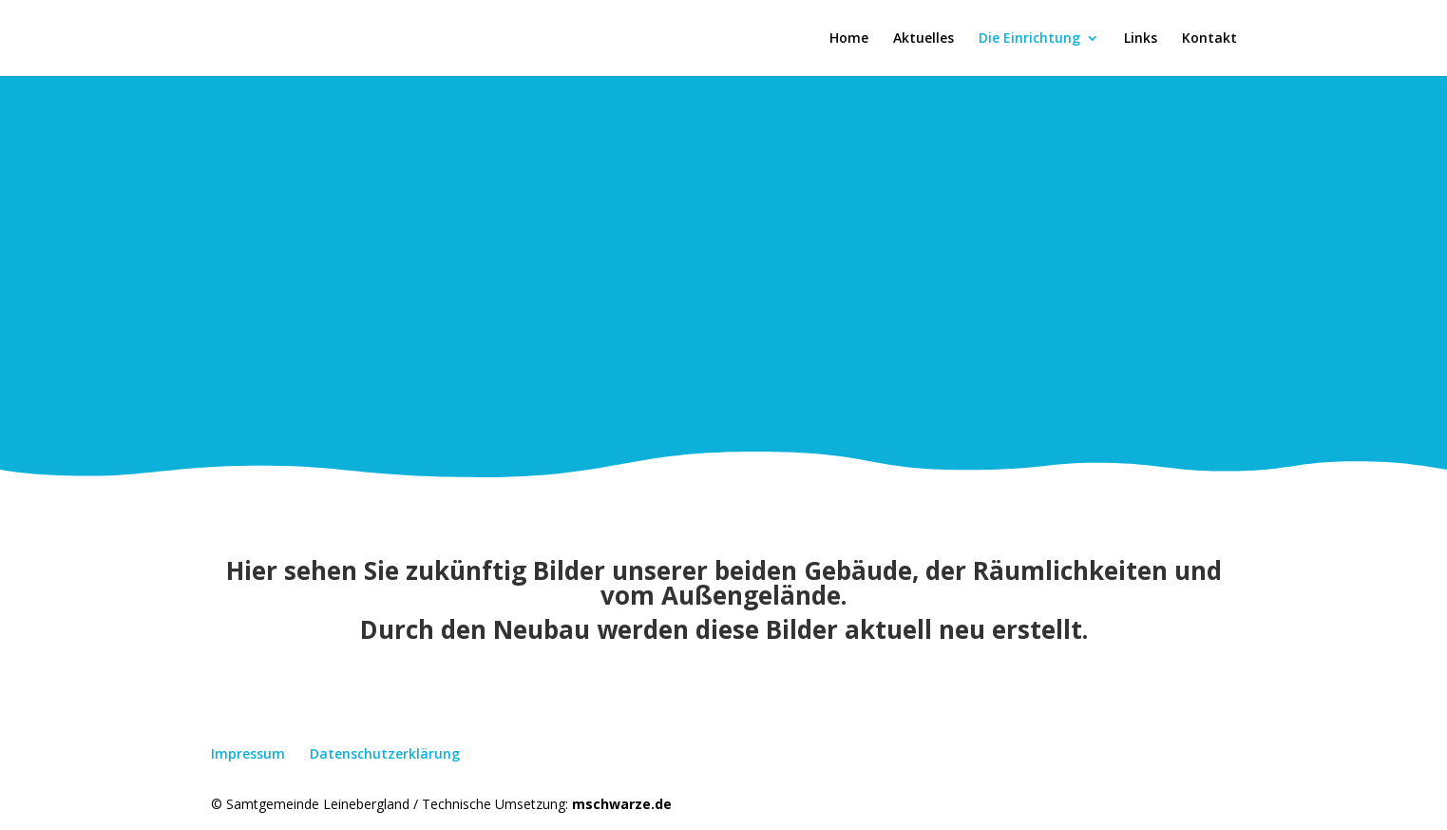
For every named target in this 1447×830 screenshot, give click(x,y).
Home (848, 39)
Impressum (248, 753)
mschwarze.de (622, 804)
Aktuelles (923, 39)
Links (1140, 39)
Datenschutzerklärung (385, 753)
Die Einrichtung (1029, 39)
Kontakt (1209, 39)
